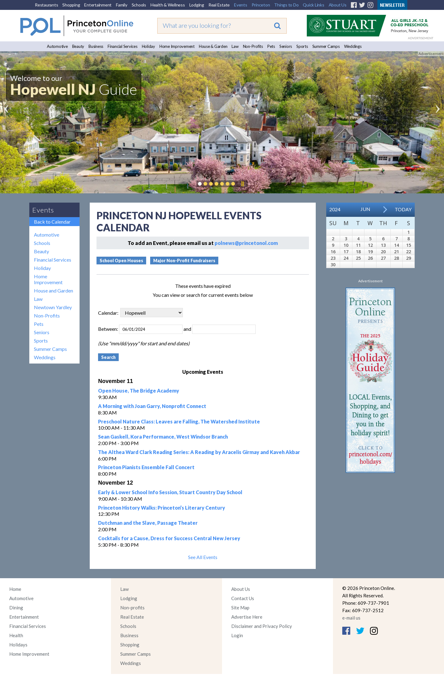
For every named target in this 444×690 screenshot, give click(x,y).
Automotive (57, 46)
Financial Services (123, 46)
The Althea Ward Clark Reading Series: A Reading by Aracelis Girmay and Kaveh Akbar (199, 452)
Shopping (71, 4)
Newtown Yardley (53, 307)
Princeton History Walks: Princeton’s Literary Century (161, 508)
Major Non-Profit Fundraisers (184, 260)
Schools (139, 4)
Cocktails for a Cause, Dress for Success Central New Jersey (169, 538)
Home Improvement (177, 46)
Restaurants (46, 4)
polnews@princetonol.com (246, 243)
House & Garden (213, 46)
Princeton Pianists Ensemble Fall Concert (146, 467)
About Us (338, 4)
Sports (302, 46)
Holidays (18, 644)
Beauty (78, 46)
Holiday (148, 46)
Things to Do (286, 4)
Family (121, 4)
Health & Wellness (167, 4)
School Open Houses (121, 260)
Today (403, 209)
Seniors (285, 46)
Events (240, 4)
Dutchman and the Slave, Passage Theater (148, 523)
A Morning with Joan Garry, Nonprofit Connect (152, 406)
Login (237, 635)
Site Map (240, 607)
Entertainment (98, 4)
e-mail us (351, 618)
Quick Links (313, 4)
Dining (16, 607)
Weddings (353, 46)
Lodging (196, 4)
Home (15, 589)
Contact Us (242, 598)
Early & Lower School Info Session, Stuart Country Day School (170, 492)
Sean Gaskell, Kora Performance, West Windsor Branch (163, 437)
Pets (271, 46)
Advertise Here (246, 617)
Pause (242, 184)
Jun (365, 209)
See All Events (202, 557)
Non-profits (132, 607)
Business (95, 46)
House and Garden (53, 290)
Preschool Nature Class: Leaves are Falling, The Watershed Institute (179, 421)
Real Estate (219, 4)
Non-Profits (253, 46)
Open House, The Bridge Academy (138, 390)
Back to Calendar (52, 222)
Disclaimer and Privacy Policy (261, 626)
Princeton (261, 4)
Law (235, 46)
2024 (334, 209)
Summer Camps (326, 46)
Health (16, 635)
